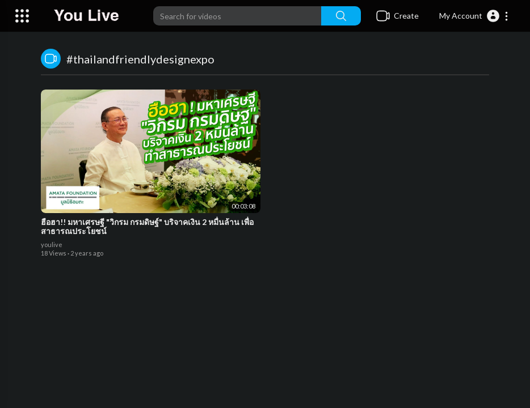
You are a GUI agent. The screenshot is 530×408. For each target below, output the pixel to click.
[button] (474, 16)
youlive (51, 244)
